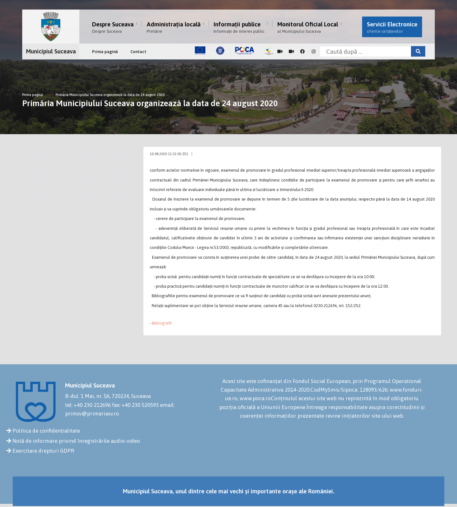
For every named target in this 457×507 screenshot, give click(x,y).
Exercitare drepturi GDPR (43, 451)
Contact (138, 51)
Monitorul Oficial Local (307, 27)
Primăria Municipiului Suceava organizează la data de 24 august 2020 (110, 95)
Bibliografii (162, 323)
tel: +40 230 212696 (88, 405)
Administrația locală (174, 27)
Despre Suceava (113, 27)
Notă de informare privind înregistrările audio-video (76, 441)
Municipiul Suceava (51, 51)
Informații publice (239, 27)
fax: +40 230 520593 (135, 405)
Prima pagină (105, 51)
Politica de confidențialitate (46, 431)
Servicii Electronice (392, 27)
